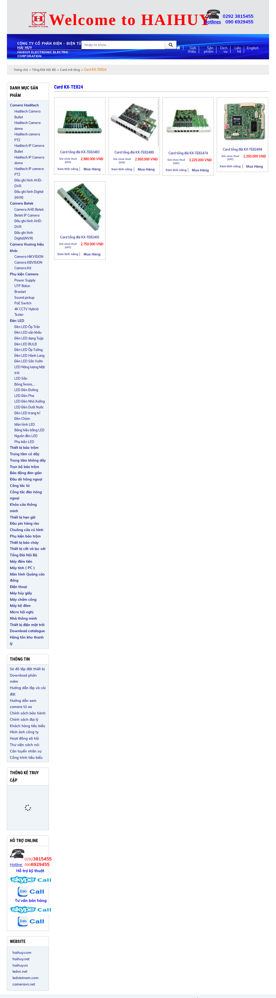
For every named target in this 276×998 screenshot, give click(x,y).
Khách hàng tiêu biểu (27, 726)
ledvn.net (20, 971)
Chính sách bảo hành (28, 713)
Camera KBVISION (28, 262)
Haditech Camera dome (27, 126)
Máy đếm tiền (21, 561)
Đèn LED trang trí (27, 413)
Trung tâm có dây (24, 454)
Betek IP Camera (26, 215)
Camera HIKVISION (28, 257)
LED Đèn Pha (24, 396)
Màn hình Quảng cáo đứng (27, 577)
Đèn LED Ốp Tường (28, 350)
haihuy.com (22, 952)
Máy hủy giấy (21, 593)
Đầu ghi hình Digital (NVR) (28, 195)
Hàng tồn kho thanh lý (27, 640)
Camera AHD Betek (29, 210)
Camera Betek (21, 203)
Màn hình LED (24, 424)
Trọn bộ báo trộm (24, 467)
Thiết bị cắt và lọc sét (28, 548)
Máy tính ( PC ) (22, 568)
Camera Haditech (24, 105)
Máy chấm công (23, 599)
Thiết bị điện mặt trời (27, 625)
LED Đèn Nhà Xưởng (29, 401)
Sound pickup (24, 298)
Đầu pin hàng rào (24, 523)
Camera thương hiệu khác (27, 247)
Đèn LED (17, 320)
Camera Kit (22, 268)
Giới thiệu (192, 49)
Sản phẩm (208, 49)
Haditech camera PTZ (27, 137)
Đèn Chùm (22, 419)
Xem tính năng (67, 169)
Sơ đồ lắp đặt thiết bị (27, 669)
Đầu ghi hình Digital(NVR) (23, 236)
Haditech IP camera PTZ (29, 172)
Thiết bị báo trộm (24, 447)
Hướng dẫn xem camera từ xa (23, 703)
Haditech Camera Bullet (27, 114)
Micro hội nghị (21, 612)
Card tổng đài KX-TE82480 (134, 152)
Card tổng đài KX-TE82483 (80, 152)
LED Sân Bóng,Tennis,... (24, 381)
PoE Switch (22, 303)
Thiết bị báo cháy (24, 542)
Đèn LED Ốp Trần (27, 327)
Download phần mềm (23, 678)
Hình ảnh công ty (24, 732)
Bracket (20, 292)
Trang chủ (21, 70)
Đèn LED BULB (25, 344)
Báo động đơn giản (26, 473)
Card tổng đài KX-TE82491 (80, 237)
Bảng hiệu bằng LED (29, 430)
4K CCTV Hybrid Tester (26, 312)
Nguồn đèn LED (26, 436)
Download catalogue (27, 631)
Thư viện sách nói (24, 745)
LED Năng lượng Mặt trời (29, 370)
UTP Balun (22, 286)
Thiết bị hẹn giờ (22, 517)
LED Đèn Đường (26, 390)
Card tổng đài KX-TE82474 (188, 153)
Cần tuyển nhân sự (26, 751)
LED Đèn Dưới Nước (29, 407)
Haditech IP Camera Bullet (29, 149)
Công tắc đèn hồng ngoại (26, 495)
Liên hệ (237, 49)
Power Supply (24, 280)
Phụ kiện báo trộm (25, 536)
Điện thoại (18, 587)
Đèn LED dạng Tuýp (28, 338)
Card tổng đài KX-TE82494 (242, 149)
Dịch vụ (224, 49)
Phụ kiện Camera (24, 274)
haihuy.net (21, 959)
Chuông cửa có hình (26, 530)
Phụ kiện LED (24, 442)
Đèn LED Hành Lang (29, 356)
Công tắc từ (20, 485)
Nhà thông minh (23, 618)
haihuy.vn (20, 965)
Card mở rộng (70, 70)
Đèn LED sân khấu (28, 332)
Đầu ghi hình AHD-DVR (28, 183)
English (253, 48)
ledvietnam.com (26, 978)
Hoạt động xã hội (24, 738)
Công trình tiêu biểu (26, 757)
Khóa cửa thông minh (23, 507)
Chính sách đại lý (24, 719)
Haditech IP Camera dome (29, 160)
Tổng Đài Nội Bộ (44, 70)
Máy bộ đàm (20, 605)
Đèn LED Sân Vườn (28, 361)
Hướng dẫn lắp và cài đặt (28, 691)
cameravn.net (24, 984)
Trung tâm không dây (28, 460)
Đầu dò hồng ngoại (26, 479)
